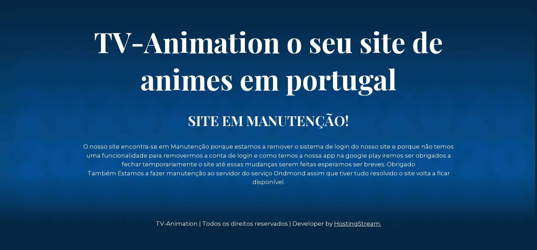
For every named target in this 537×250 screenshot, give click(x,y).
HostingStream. (357, 223)
